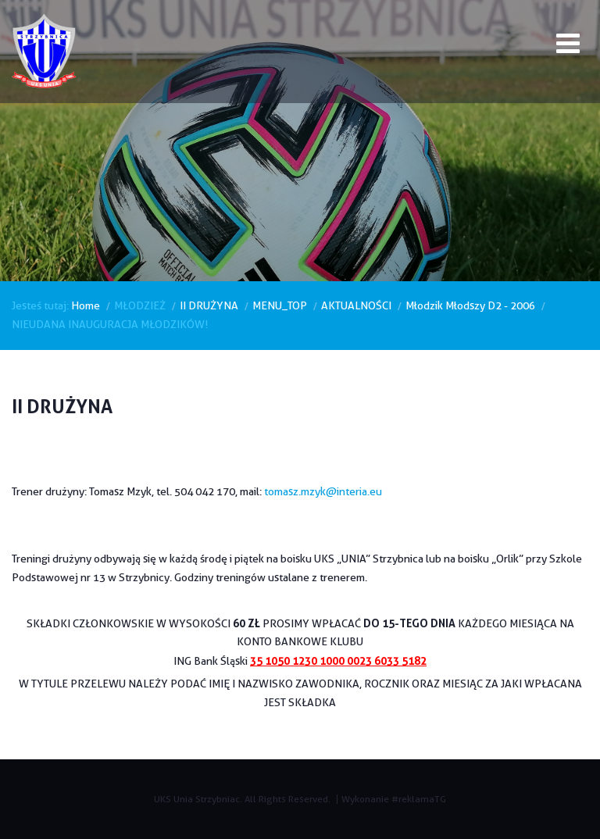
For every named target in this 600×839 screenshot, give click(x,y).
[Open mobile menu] (568, 46)
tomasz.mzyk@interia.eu (323, 491)
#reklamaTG (418, 799)
